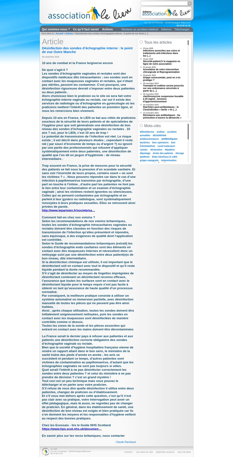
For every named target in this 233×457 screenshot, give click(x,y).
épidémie (145, 156)
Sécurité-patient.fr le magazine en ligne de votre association (161, 62)
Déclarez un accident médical (140, 29)
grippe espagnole (149, 160)
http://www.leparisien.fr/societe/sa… (68, 210)
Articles (69, 33)
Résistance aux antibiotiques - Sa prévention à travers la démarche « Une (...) (162, 118)
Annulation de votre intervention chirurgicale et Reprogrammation (161, 70)
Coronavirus (148, 146)
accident (172, 132)
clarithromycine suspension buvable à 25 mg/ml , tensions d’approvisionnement (163, 99)
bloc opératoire (160, 142)
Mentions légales (165, 452)
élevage (180, 153)
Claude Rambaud (126, 442)
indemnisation (168, 160)
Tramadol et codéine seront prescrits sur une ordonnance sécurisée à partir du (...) (163, 88)
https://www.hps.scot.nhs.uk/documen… (72, 429)
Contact (128, 452)
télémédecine (147, 132)
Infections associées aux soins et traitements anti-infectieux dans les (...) (161, 53)
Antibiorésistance (149, 139)
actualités (145, 135)
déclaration (156, 149)
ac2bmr (161, 132)
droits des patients (163, 153)
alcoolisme (159, 135)
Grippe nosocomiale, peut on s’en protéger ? (161, 78)
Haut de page (184, 452)
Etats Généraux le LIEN (164, 156)
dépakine (170, 149)
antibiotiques (169, 138)
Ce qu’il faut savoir (86, 29)
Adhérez (166, 29)
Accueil (59, 33)
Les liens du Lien (144, 452)
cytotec (144, 149)
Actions (107, 29)
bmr (173, 142)
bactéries (145, 142)
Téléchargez (182, 29)
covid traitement (166, 146)
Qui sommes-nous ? (56, 29)
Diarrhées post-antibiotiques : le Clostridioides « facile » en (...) (161, 108)
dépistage (145, 153)
